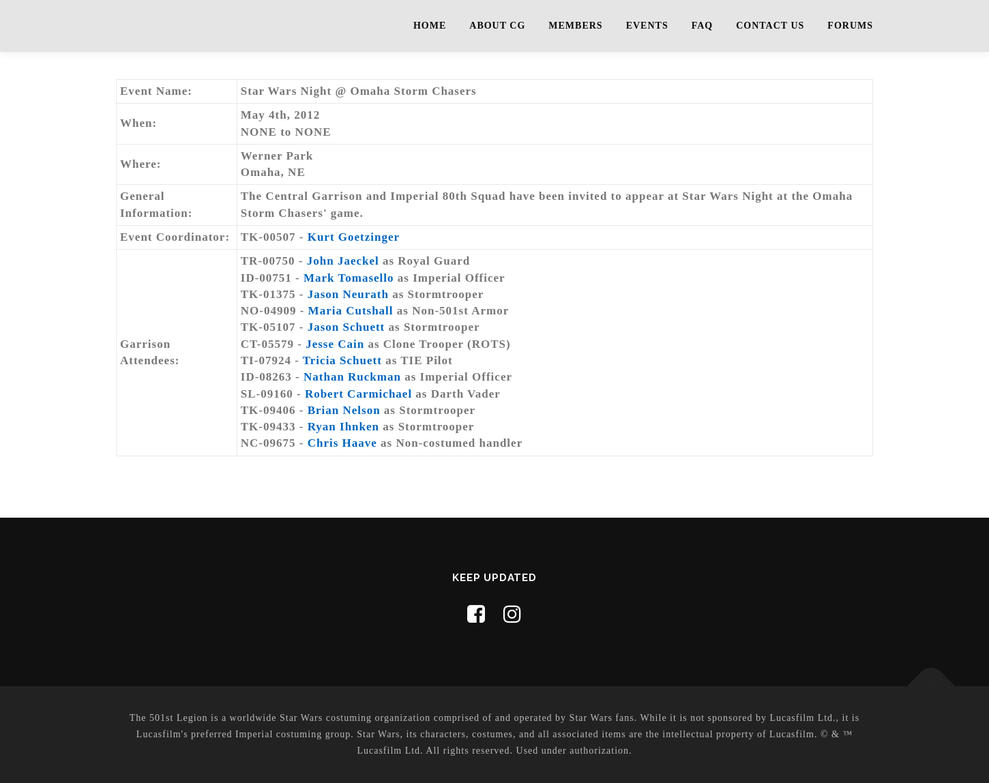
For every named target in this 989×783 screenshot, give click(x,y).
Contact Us (770, 25)
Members (575, 25)
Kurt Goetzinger (354, 237)
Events (647, 25)
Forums (850, 25)
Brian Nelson (344, 410)
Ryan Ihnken (343, 426)
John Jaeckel (343, 260)
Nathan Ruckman (352, 376)
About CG (497, 25)
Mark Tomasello (349, 277)
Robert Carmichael (358, 393)
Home (429, 25)
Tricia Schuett (342, 360)
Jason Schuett (346, 327)
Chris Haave (342, 443)
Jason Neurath (348, 294)
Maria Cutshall (351, 310)
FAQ (702, 25)
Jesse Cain (335, 344)
